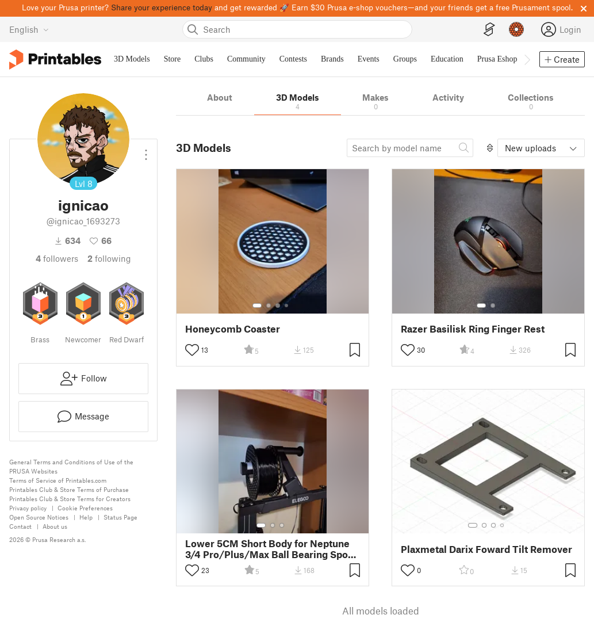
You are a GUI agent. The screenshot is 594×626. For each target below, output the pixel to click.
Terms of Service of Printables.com (57, 480)
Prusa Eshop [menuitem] (497, 59)
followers (57, 258)
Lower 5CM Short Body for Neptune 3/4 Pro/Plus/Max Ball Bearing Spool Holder (271, 549)
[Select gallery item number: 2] (268, 305)
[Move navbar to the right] (526, 59)
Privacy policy (28, 508)
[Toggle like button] (192, 350)
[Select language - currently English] (29, 29)
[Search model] (410, 148)
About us (55, 526)
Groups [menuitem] (405, 59)
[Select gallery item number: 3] (277, 305)
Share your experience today (161, 7)
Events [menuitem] (369, 59)
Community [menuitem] (246, 59)
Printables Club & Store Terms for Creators (70, 498)
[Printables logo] (55, 59)
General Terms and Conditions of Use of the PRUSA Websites (71, 466)
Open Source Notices (38, 517)
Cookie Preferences (85, 508)
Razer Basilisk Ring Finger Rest (473, 328)
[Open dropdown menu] (146, 150)
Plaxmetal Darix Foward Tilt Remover (486, 549)
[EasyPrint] (489, 30)
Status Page (120, 517)
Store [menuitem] (172, 59)
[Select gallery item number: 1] (257, 305)
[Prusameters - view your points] (516, 29)
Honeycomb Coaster (232, 328)
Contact (20, 526)
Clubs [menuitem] (203, 59)
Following (109, 258)
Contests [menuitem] (293, 59)
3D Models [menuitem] (132, 59)
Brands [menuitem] (332, 59)
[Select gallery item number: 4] (287, 305)
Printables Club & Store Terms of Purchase (69, 489)
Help (86, 517)
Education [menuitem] (447, 59)
